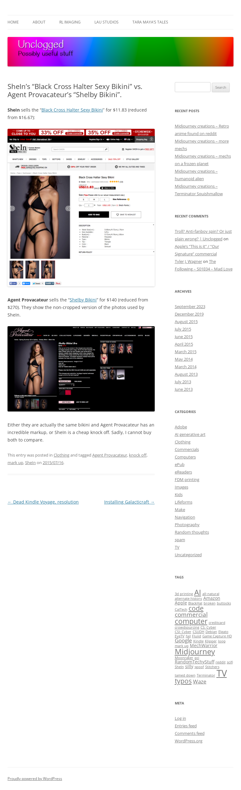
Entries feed (186, 726)
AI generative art (190, 434)
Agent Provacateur (109, 455)
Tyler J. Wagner (188, 261)
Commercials (187, 449)
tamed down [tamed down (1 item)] (185, 675)
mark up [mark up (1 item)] (182, 646)
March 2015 (185, 351)
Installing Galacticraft (129, 502)
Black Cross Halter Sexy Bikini (72, 110)
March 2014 (185, 366)
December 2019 (189, 314)
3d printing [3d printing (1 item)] (184, 594)
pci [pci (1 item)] (197, 658)
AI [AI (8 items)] (197, 592)
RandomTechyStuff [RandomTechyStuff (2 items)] (194, 662)
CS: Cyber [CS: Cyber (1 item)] (208, 627)
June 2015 (184, 336)
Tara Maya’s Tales (150, 22)
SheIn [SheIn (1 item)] (179, 667)
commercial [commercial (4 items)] (191, 614)
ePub (180, 464)
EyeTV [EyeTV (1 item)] (180, 636)
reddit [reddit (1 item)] (221, 662)
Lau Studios (106, 22)
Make (180, 509)
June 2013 (184, 389)
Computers (185, 457)
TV (177, 547)
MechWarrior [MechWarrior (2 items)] (203, 645)
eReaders (183, 472)
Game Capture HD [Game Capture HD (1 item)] (217, 636)
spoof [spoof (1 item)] (199, 667)
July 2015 (183, 329)
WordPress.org (188, 741)
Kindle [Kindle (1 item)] (198, 641)
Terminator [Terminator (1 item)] (206, 675)
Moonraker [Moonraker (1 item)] (184, 658)
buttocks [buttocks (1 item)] (224, 603)
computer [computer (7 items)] (191, 621)
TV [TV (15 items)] (222, 673)
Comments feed (190, 733)
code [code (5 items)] (196, 608)
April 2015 (184, 344)
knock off (138, 455)
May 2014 (184, 359)
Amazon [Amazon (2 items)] (211, 598)
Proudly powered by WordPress (35, 778)
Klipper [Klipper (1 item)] (211, 641)
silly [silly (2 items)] (189, 666)
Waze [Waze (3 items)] (199, 681)
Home (13, 22)
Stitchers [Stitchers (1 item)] (212, 667)
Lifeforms (183, 502)
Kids (179, 494)
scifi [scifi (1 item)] (230, 662)
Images (181, 487)
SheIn (30, 462)
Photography (187, 524)
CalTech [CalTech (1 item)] (181, 609)
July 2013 (183, 382)
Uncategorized (188, 554)
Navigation (185, 517)
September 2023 (190, 306)
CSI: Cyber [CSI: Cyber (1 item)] (183, 632)
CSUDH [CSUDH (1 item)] (198, 632)
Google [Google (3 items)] (183, 640)
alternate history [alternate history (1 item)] (188, 598)
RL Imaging (70, 22)
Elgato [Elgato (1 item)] (223, 632)
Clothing (61, 455)
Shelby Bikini (83, 300)
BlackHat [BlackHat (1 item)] (195, 603)
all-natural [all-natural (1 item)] (210, 594)
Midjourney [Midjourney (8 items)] (195, 651)
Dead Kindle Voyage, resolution (43, 502)
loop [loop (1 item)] (222, 641)
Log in (180, 718)
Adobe (181, 427)
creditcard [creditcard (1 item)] (217, 622)
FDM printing (187, 479)
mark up (15, 462)
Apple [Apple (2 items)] (181, 603)
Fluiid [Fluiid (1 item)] (196, 636)
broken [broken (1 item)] (210, 603)
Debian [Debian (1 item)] (211, 632)
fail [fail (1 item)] (188, 636)
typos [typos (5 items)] (183, 681)
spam (180, 539)
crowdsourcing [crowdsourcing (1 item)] (187, 627)
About (39, 22)
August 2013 (186, 374)
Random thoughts (192, 532)
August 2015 (186, 321)
